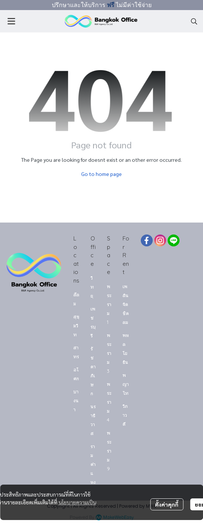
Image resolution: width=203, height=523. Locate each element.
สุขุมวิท (76, 325)
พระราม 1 (109, 304)
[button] (194, 21)
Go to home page (101, 173)
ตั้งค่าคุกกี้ (166, 504)
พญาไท (126, 384)
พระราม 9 (109, 451)
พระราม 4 (109, 402)
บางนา (76, 400)
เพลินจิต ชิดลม (126, 304)
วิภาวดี (125, 415)
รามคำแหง (93, 464)
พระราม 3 (109, 353)
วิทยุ (92, 287)
